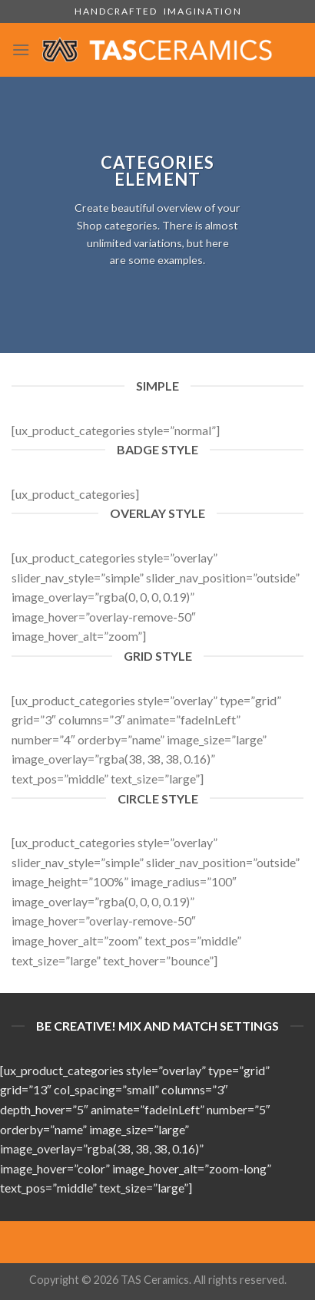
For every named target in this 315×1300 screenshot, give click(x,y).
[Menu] (21, 49)
